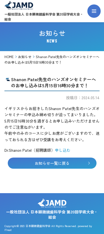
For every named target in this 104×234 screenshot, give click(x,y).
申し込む (62, 150)
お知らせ (24, 56)
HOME (9, 56)
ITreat (8, 230)
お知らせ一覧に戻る (62, 163)
